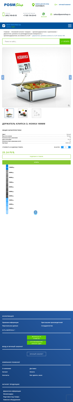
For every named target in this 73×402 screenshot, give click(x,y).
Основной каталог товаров (20, 32)
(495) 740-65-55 (11, 15)
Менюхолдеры (8, 394)
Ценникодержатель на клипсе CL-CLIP (17, 36)
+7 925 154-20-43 (29, 15)
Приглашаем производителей (52, 322)
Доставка (33, 368)
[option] (36, 77)
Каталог (5, 372)
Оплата (32, 372)
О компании (6, 368)
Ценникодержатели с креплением (44, 32)
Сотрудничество (47, 326)
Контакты (5, 375)
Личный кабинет (65, 4)
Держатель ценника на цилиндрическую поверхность (23, 34)
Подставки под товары (11, 397)
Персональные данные (10, 326)
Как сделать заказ (36, 375)
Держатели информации (12, 391)
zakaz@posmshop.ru (62, 14)
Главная (6, 32)
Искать (66, 41)
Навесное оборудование (11, 400)
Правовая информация (10, 322)
